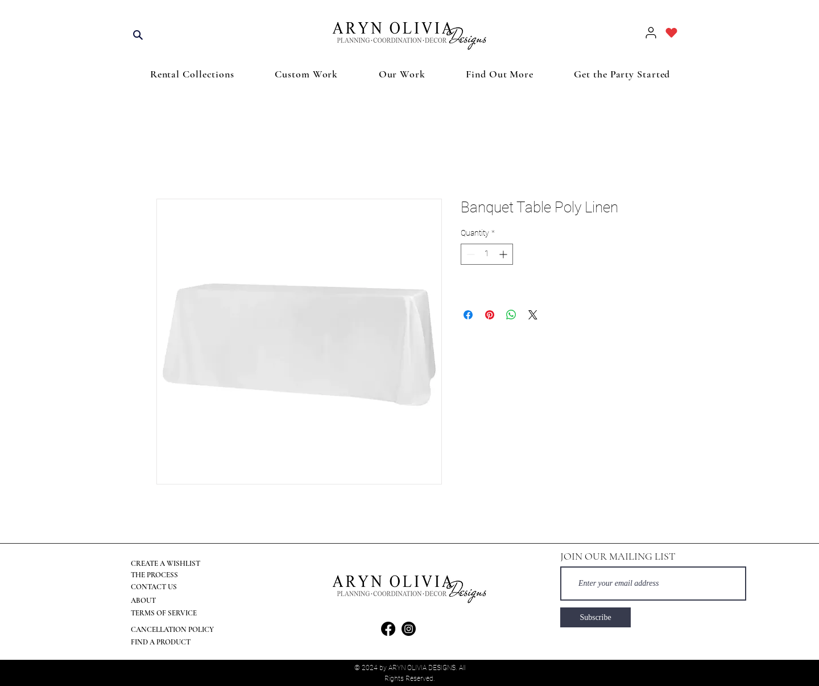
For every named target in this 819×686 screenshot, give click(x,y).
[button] (192, 74)
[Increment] (504, 254)
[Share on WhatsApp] (511, 315)
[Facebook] (388, 629)
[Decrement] (469, 254)
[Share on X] (533, 315)
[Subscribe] (595, 617)
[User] (651, 32)
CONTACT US (154, 586)
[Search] (137, 34)
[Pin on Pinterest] (490, 315)
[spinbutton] (487, 254)
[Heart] (671, 32)
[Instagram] (409, 629)
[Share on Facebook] (468, 315)
